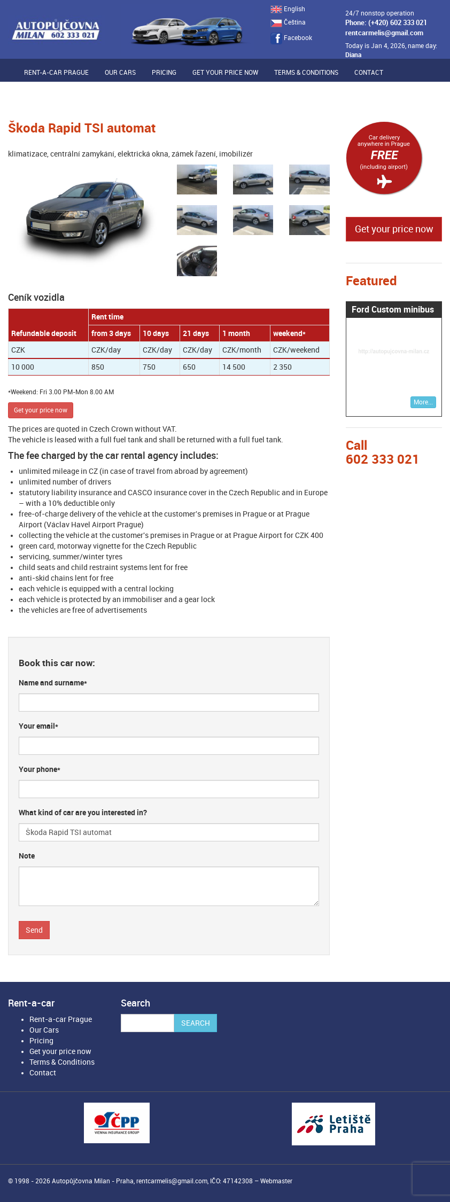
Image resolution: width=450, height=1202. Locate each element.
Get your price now (225, 72)
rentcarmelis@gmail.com (384, 33)
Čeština (288, 22)
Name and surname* (53, 682)
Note (27, 856)
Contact (368, 72)
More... (423, 402)
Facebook (291, 38)
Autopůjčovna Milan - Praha (93, 1181)
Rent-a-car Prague (56, 72)
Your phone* (39, 769)
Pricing (164, 72)
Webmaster (276, 1181)
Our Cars (120, 72)
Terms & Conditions (306, 72)
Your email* (38, 726)
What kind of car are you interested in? (83, 812)
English (287, 9)
